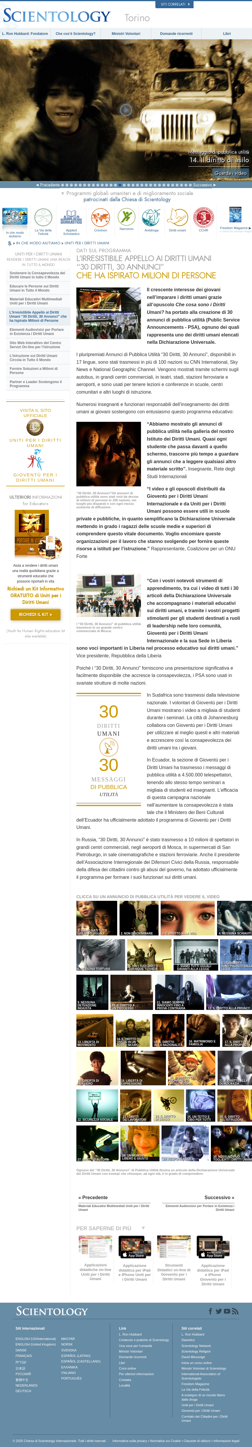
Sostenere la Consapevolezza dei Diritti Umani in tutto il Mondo (37, 275)
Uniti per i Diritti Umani (198, 1405)
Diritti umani (177, 219)
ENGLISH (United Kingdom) (36, 1344)
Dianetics (188, 1340)
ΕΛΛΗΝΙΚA (69, 1367)
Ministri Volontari (126, 34)
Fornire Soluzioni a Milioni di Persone (34, 371)
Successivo (202, 185)
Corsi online (127, 1368)
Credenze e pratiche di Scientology (144, 1340)
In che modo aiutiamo (15, 233)
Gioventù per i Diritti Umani (201, 1410)
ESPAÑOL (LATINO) (75, 1356)
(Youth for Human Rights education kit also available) (35, 633)
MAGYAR (68, 1339)
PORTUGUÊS (71, 1378)
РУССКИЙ (23, 1374)
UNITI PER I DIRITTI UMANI (87, 243)
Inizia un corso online (197, 1363)
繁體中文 (22, 1380)
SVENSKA (68, 1350)
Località (124, 1385)
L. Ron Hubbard (130, 1334)
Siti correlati (175, 4)
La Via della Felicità (43, 221)
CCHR (203, 219)
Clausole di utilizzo (197, 1441)
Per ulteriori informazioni (136, 1374)
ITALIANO (68, 1373)
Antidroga (151, 219)
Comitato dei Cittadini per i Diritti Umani (205, 1418)
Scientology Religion (196, 1351)
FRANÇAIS (24, 1356)
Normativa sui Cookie (165, 1441)
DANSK (21, 1350)
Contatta (125, 1380)
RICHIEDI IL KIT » (35, 614)
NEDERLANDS (27, 1385)
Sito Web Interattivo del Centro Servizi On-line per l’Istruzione (35, 345)
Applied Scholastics (71, 221)
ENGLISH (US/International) (36, 1339)
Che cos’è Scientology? (75, 34)
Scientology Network (196, 1346)
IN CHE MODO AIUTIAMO (38, 243)
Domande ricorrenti (176, 34)
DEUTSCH (23, 1391)
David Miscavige (193, 1357)
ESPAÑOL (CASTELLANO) (80, 1361)
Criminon (100, 219)
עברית (21, 1362)
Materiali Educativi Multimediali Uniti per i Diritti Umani (36, 301)
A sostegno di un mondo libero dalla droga (203, 1397)
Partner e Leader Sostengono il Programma (36, 384)
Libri (227, 34)
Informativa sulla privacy (129, 1441)
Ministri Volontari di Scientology (204, 1368)
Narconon (126, 219)
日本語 (20, 1368)
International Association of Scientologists (201, 1376)
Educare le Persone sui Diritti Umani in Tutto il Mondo (34, 288)
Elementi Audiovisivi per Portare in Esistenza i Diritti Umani (37, 332)
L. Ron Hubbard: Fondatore (25, 34)
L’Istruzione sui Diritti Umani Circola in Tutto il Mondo (33, 358)
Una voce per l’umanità (135, 1346)
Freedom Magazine (195, 1384)
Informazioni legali (226, 1441)
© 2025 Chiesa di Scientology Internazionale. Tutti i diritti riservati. (60, 1441)
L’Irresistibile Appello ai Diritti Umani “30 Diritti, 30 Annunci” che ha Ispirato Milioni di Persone (38, 316)
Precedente (50, 185)
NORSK (67, 1344)
